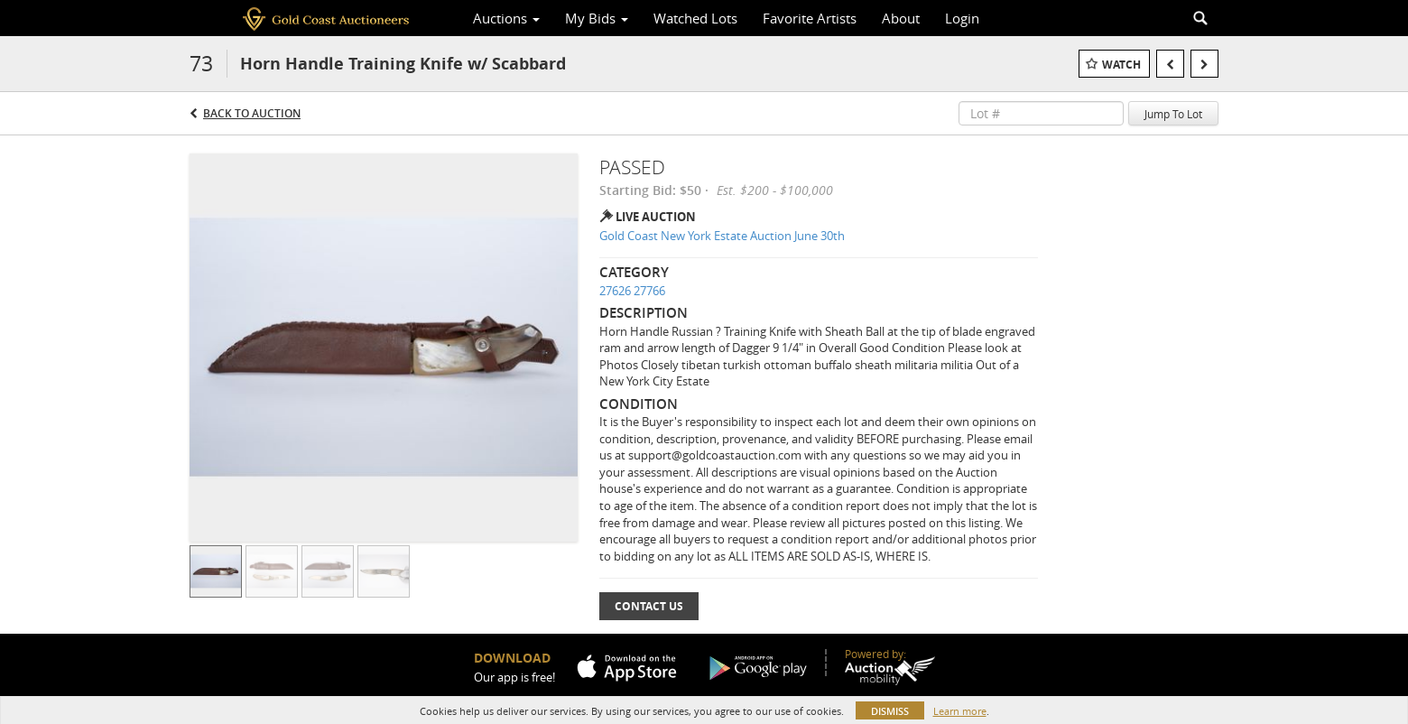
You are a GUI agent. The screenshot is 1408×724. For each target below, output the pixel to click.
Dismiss (890, 711)
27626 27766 (632, 291)
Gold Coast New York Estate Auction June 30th (722, 235)
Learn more (960, 711)
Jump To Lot (1173, 114)
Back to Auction (252, 113)
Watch (1121, 64)
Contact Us (649, 606)
